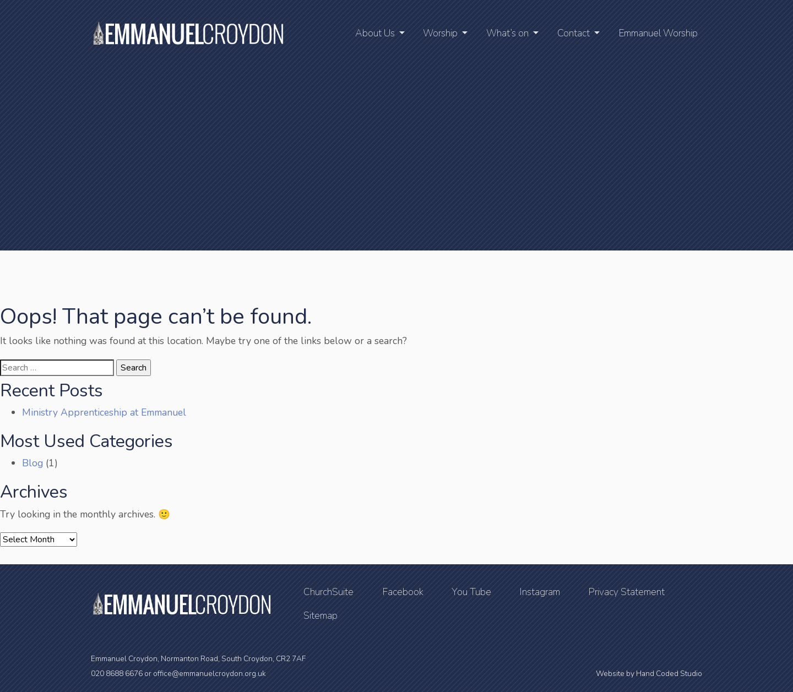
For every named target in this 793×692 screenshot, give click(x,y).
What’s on (507, 33)
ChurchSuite (328, 591)
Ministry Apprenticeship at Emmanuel (104, 412)
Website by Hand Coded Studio (649, 673)
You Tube (471, 591)
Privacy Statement (626, 591)
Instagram (539, 591)
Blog (32, 463)
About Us (375, 33)
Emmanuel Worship (658, 33)
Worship (440, 33)
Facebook (402, 591)
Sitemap (320, 615)
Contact (573, 33)
